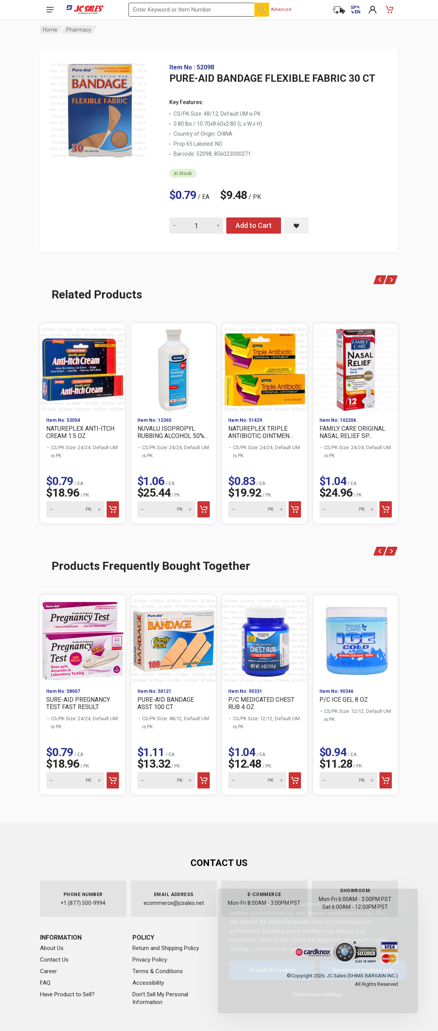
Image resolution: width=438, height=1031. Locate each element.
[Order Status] (338, 9)
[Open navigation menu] (50, 9)
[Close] (397, 903)
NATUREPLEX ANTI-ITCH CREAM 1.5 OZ (80, 432)
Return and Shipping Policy (165, 948)
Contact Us (54, 959)
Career (48, 971)
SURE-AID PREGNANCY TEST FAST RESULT (78, 703)
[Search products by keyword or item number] (199, 10)
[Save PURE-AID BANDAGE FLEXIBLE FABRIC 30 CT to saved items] (296, 225)
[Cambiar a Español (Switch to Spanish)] (355, 9)
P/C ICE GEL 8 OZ (343, 699)
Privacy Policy (149, 959)
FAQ (45, 982)
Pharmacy (78, 30)
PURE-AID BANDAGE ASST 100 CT (165, 703)
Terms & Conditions (157, 971)
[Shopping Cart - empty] (389, 9)
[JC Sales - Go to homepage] (85, 9)
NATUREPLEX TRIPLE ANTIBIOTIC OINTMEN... (260, 432)
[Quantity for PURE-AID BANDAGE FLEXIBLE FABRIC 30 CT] (196, 225)
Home (50, 30)
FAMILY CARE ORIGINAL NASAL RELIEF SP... (352, 432)
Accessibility (148, 982)
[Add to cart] (113, 509)
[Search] (261, 10)
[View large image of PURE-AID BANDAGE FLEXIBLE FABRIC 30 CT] (97, 108)
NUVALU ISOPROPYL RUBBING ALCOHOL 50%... (172, 432)
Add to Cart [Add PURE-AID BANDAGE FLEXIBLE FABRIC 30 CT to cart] (254, 225)
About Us (52, 948)
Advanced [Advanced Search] (281, 9)
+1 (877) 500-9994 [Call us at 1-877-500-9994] (82, 903)
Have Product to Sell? (67, 994)
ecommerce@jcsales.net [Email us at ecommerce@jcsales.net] (174, 903)
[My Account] (372, 9)
